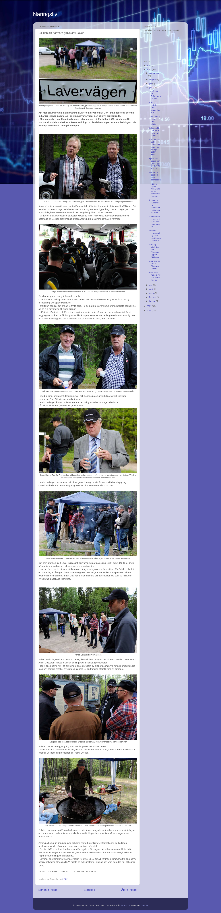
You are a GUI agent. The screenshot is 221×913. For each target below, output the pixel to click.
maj (151, 285)
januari (152, 301)
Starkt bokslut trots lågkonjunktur (154, 107)
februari (153, 297)
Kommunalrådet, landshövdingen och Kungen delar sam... (155, 146)
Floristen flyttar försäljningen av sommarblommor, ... (155, 190)
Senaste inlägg (48, 889)
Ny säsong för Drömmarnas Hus (155, 95)
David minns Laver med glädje (154, 120)
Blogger (144, 905)
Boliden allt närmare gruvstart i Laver (154, 132)
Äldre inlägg (129, 889)
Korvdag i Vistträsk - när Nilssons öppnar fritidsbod (154, 250)
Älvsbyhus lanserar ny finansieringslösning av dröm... (155, 206)
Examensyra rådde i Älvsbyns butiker (154, 265)
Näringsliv (45, 14)
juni (151, 88)
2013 (149, 65)
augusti (152, 79)
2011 (149, 306)
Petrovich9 (125, 905)
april (151, 289)
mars (151, 293)
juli (150, 83)
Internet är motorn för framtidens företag (155, 276)
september (154, 73)
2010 (149, 310)
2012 (149, 69)
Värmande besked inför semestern (155, 176)
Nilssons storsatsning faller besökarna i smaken (155, 235)
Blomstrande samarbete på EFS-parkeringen (154, 222)
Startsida (89, 889)
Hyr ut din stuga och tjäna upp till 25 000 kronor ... (154, 163)
